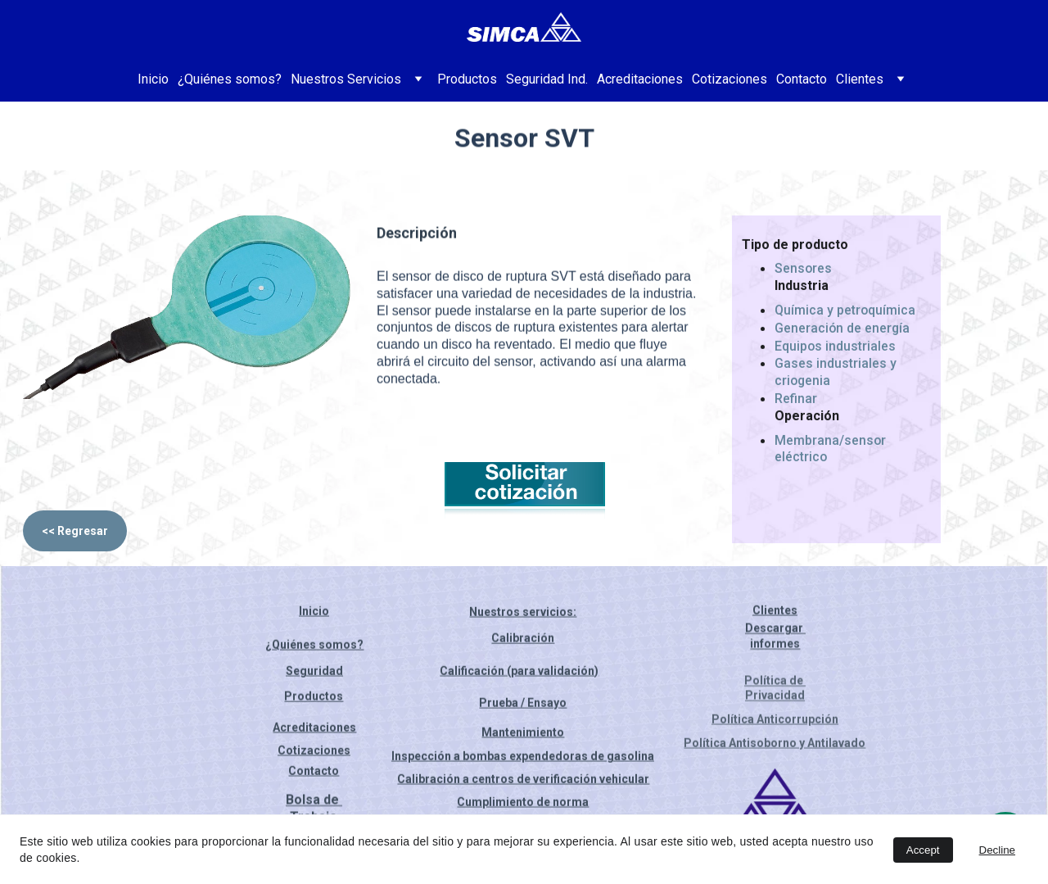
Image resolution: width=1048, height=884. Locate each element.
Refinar (796, 402)
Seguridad (314, 671)
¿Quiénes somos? (230, 79)
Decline (997, 850)
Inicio (153, 79)
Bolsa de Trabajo (314, 812)
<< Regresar (75, 530)
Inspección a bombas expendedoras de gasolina (522, 757)
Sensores (804, 272)
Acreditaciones (640, 79)
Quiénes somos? (318, 645)
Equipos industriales (836, 349)
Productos (467, 79)
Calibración (522, 640)
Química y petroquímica (845, 313)
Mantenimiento (522, 734)
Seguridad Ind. (547, 79)
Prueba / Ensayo (523, 704)
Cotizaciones (729, 79)
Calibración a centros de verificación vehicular (523, 780)
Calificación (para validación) (519, 671)
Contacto (801, 79)
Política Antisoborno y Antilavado (774, 743)
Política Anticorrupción (774, 720)
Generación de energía (843, 331)
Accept (923, 850)
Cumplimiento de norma (523, 802)
